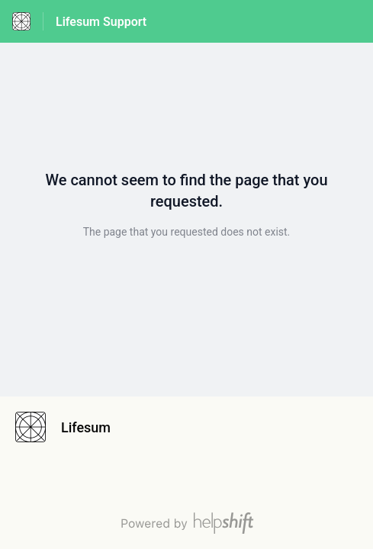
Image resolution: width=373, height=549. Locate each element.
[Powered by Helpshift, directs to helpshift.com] (186, 523)
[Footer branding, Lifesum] (70, 427)
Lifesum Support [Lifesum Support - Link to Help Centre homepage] (101, 21)
